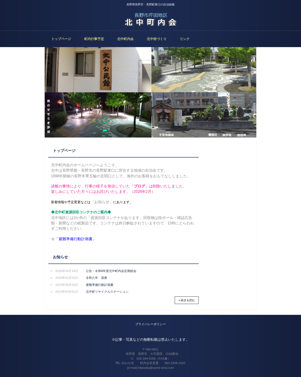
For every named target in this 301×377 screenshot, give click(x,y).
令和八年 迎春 (96, 278)
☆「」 (73, 239)
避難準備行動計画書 (99, 285)
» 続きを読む (186, 300)
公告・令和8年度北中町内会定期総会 (111, 271)
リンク (185, 39)
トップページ (61, 39)
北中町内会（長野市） (150, 19)
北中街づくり (156, 39)
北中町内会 (125, 39)
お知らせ (60, 257)
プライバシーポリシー (150, 324)
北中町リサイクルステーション (107, 291)
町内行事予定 (94, 39)
